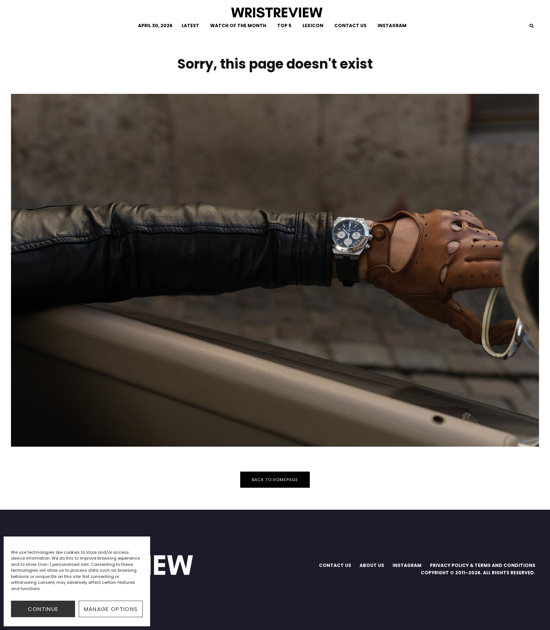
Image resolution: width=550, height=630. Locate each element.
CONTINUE (43, 609)
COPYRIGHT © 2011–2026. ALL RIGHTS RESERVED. (478, 572)
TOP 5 (284, 25)
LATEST (190, 25)
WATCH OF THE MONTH (238, 25)
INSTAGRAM (392, 25)
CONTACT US (350, 25)
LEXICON (312, 25)
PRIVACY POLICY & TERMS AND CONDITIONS (482, 565)
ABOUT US (372, 565)
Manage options (111, 609)
